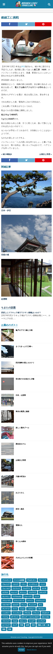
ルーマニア (6, 625)
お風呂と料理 (21, 460)
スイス (37, 596)
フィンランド (17, 613)
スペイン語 (32, 10)
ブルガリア (45, 613)
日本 (33, 625)
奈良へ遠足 (20, 509)
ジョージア (28, 596)
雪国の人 (19, 525)
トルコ (22, 609)
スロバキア (6, 605)
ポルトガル (45, 617)
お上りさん (20, 492)
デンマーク (6, 609)
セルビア (15, 605)
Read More (31, 649)
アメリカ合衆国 (19, 580)
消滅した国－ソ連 (43, 625)
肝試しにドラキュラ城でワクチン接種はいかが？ (21, 312)
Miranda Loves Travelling (19, 637)
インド (42, 584)
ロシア (15, 625)
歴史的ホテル (21, 444)
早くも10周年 (21, 541)
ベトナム (5, 617)
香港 (9, 629)
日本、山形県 (21, 395)
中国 (21, 625)
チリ (40, 605)
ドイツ (15, 609)
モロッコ (23, 621)
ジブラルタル (17, 596)
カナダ (44, 588)
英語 (20, 10)
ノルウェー (31, 609)
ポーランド (14, 617)
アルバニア (42, 580)
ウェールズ (6, 588)
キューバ (14, 592)
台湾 (27, 625)
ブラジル (27, 613)
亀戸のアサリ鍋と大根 (24, 330)
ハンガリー (6, 613)
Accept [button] (21, 650)
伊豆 (23, 66)
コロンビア (42, 592)
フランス (36, 613)
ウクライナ (16, 588)
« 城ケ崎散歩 (6, 154)
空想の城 (5, 254)
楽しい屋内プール (22, 427)
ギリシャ (23, 592)
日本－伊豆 (6, 210)
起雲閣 (4, 299)
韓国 (3, 629)
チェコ (23, 605)
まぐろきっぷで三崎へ (24, 346)
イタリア (15, 584)
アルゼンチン (31, 580)
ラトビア (32, 621)
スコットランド (19, 601)
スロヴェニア (40, 601)
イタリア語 (24, 10)
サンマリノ (6, 596)
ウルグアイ (26, 588)
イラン (23, 584)
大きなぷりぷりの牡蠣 (24, 557)
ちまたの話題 (8, 307)
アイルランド (6, 580)
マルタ (15, 621)
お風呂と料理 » (45, 154)
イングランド (33, 584)
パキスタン (41, 609)
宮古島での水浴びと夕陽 (25, 379)
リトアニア (41, 621)
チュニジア (32, 605)
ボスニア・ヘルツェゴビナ (30, 617)
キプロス (5, 592)
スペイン (30, 601)
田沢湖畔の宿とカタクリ (25, 362)
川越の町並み (21, 476)
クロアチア (32, 592)
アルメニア (6, 584)
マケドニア (6, 621)
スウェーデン (6, 601)
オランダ (36, 588)
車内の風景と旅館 (22, 411)
